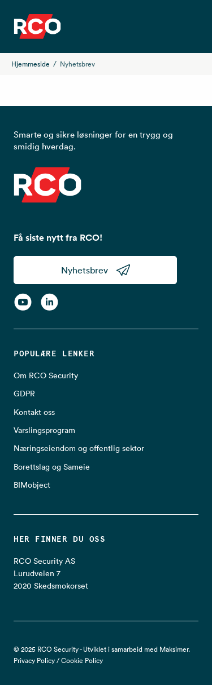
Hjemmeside (30, 64)
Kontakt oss (34, 412)
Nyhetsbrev (95, 270)
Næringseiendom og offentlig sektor (79, 448)
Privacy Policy (34, 660)
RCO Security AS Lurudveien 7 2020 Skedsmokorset (51, 573)
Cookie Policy (82, 660)
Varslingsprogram (44, 430)
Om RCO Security (46, 375)
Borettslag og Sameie (52, 467)
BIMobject (32, 485)
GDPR (24, 393)
